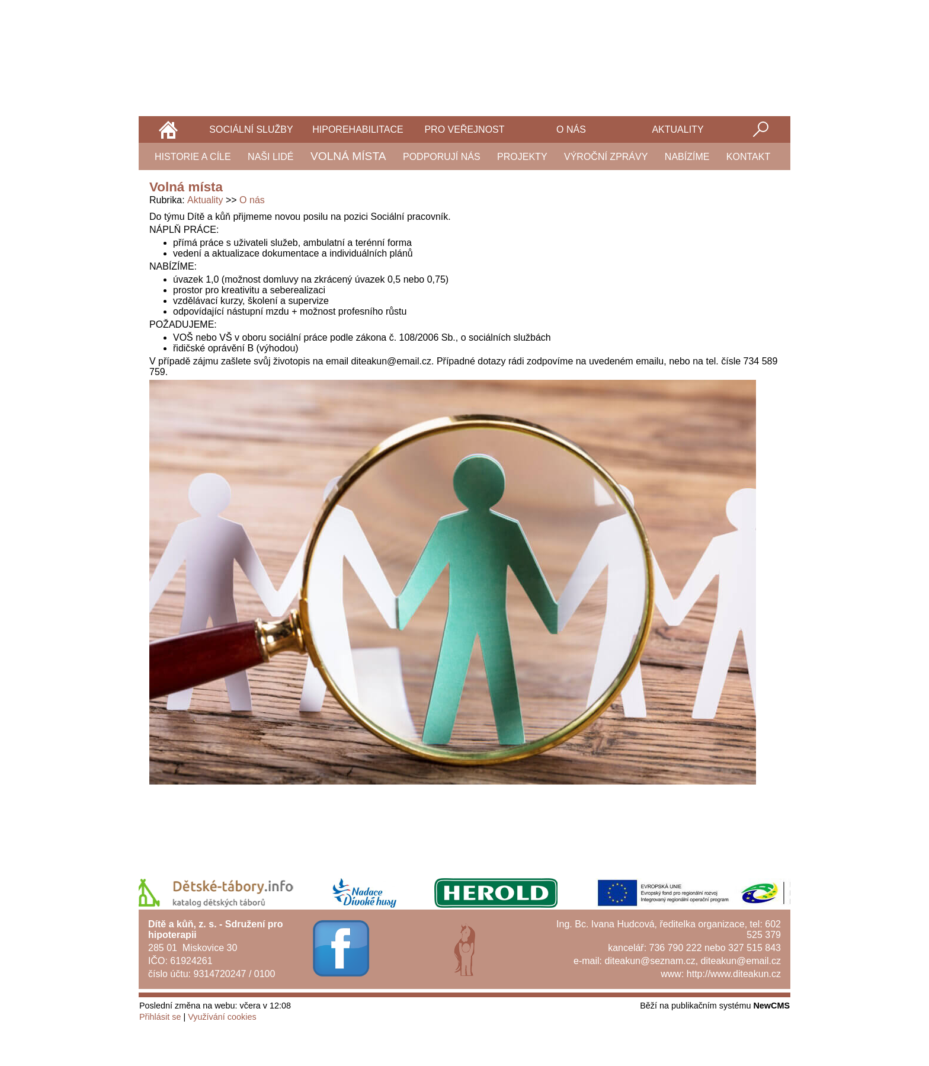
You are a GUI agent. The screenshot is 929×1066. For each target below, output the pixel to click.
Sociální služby (251, 129)
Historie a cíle (193, 157)
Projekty (522, 157)
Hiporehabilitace (357, 129)
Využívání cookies (222, 1017)
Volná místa (348, 156)
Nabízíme (687, 157)
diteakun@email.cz (741, 961)
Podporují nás (441, 157)
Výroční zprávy (606, 157)
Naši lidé (270, 157)
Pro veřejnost (464, 129)
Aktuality (677, 129)
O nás (571, 129)
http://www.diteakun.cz (734, 974)
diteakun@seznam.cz (649, 961)
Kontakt (748, 157)
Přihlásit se (160, 1017)
